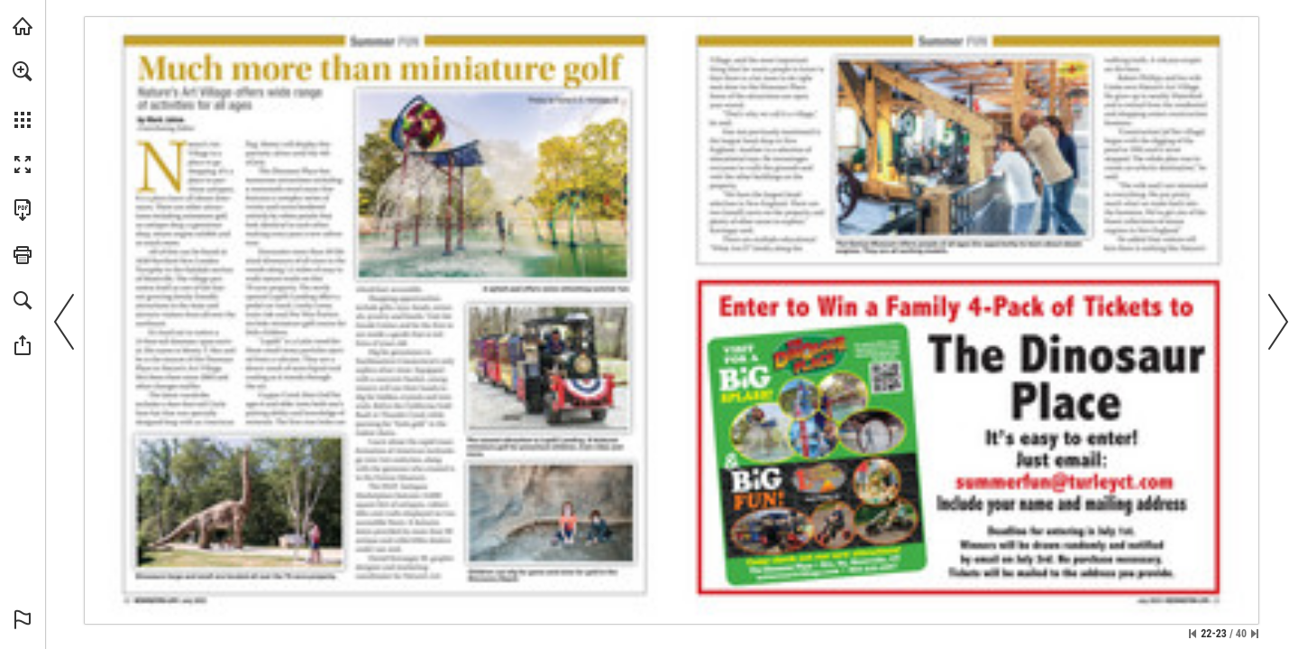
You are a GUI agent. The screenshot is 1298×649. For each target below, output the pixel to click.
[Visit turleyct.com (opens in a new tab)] (22, 26)
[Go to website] (818, 572)
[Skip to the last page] (1254, 633)
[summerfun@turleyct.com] (1064, 481)
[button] (22, 71)
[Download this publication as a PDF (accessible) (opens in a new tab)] (22, 210)
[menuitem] (22, 95)
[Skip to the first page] (1192, 633)
